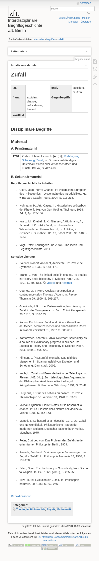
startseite (39, 39)
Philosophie (37, 509)
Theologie (22, 509)
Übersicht (86, 21)
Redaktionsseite (21, 496)
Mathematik (64, 509)
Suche (89, 12)
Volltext (51, 282)
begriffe (50, 39)
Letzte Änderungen (69, 18)
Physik (51, 509)
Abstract (67, 282)
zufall (60, 39)
